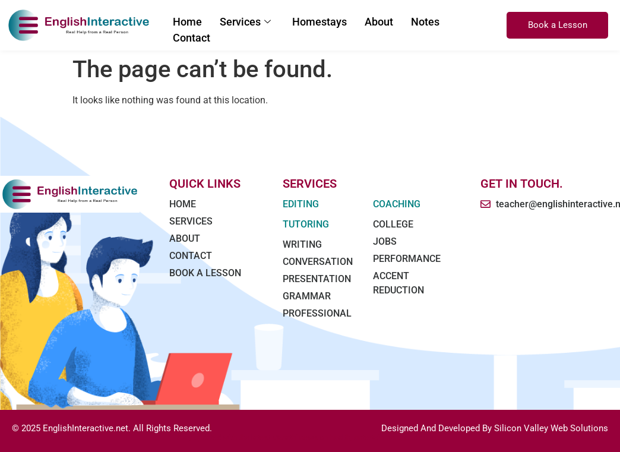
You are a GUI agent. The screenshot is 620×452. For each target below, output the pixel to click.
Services (245, 21)
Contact (191, 37)
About (379, 21)
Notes (425, 21)
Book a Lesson (557, 25)
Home (187, 21)
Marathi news (295, 437)
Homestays (319, 21)
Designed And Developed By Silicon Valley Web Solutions (494, 428)
